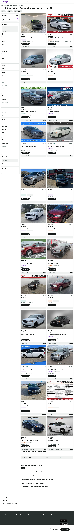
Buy (13, 1)
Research (22, 1)
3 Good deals (61, 465)
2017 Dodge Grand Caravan (26, 467)
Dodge (16, 5)
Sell (17, 1)
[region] (37, 528)
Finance (28, 1)
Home (2, 5)
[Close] (72, 526)
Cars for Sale (6, 5)
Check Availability (25, 44)
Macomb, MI (12, 5)
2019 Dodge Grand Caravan (26, 465)
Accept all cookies (65, 529)
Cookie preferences (54, 529)
